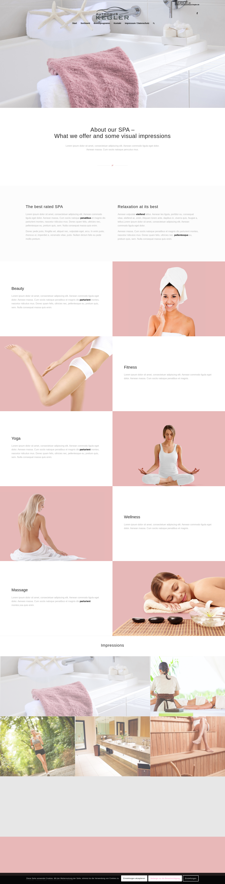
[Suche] (153, 23)
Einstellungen (190, 878)
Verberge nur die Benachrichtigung (165, 878)
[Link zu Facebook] (197, 13)
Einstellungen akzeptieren (134, 878)
